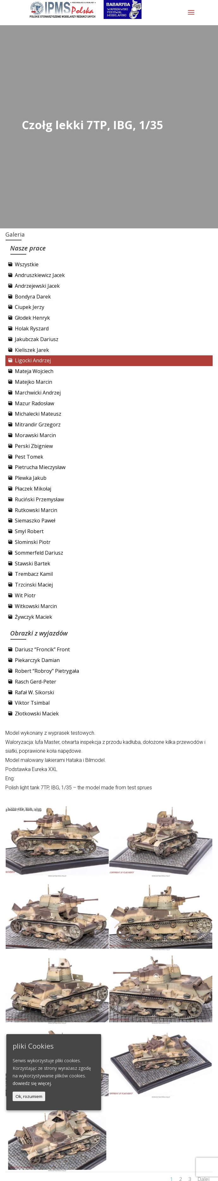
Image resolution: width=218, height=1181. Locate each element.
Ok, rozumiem (28, 1096)
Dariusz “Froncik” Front (42, 649)
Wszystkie (27, 264)
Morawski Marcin (35, 435)
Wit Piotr (25, 595)
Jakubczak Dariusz (36, 339)
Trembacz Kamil (34, 573)
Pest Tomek (29, 456)
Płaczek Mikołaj (33, 488)
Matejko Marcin (33, 381)
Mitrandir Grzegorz (38, 424)
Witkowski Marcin (36, 606)
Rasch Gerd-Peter (35, 681)
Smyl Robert (29, 531)
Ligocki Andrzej (33, 360)
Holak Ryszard (32, 328)
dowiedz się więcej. (32, 1083)
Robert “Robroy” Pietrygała (47, 670)
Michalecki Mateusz (38, 413)
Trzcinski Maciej (34, 584)
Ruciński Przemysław (39, 499)
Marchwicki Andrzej (38, 392)
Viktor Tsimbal (32, 702)
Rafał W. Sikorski (34, 692)
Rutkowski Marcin (36, 510)
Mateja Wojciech (34, 371)
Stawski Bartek (32, 563)
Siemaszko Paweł (35, 520)
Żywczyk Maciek (33, 616)
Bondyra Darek (33, 296)
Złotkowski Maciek (37, 713)
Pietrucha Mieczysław (40, 467)
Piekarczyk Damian (37, 660)
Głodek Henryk (32, 317)
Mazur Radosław (34, 403)
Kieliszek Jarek (32, 349)
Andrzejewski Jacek (37, 285)
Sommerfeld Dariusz (39, 552)
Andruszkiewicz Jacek (40, 275)
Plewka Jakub (30, 477)
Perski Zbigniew (34, 446)
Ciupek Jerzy (29, 307)
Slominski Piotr (33, 542)
